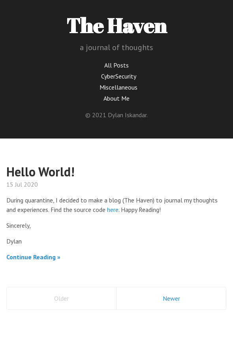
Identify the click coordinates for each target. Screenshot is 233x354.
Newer (171, 298)
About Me (116, 98)
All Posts (116, 65)
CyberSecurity (118, 76)
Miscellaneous (118, 87)
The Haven (116, 25)
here (112, 210)
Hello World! (40, 171)
